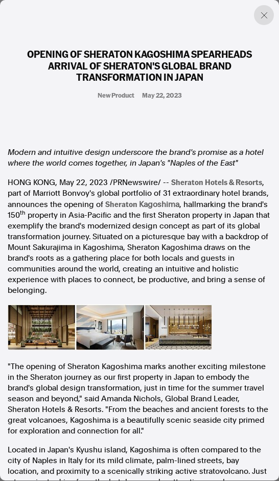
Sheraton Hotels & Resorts (216, 182)
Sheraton (142, 204)
